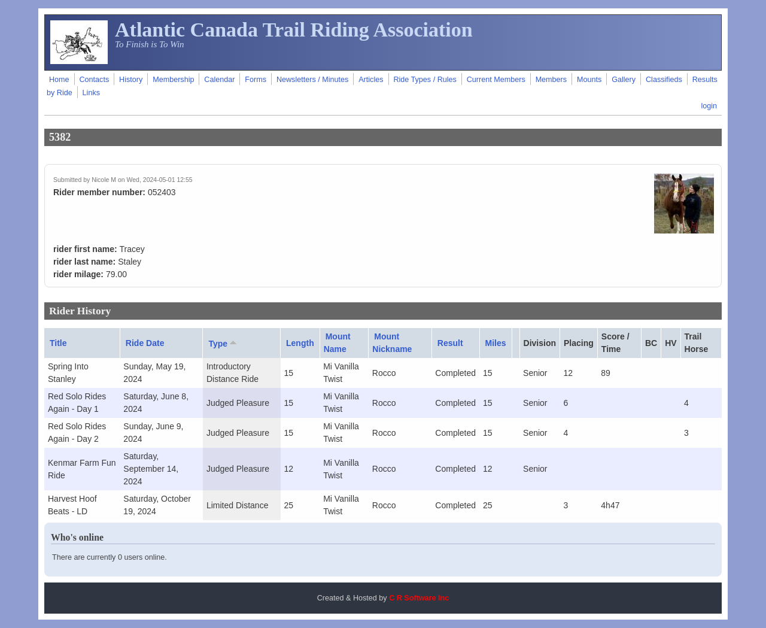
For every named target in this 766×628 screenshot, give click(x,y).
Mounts (589, 79)
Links (91, 93)
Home (59, 79)
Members (551, 79)
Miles (495, 343)
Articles (370, 79)
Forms (255, 79)
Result (450, 343)
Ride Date (145, 343)
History (130, 79)
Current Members (496, 79)
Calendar (219, 79)
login (709, 106)
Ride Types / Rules (424, 79)
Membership (173, 79)
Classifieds (664, 79)
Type (223, 343)
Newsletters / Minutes (312, 79)
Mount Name (337, 343)
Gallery (624, 79)
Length (300, 343)
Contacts (94, 79)
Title (58, 343)
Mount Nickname (392, 343)
